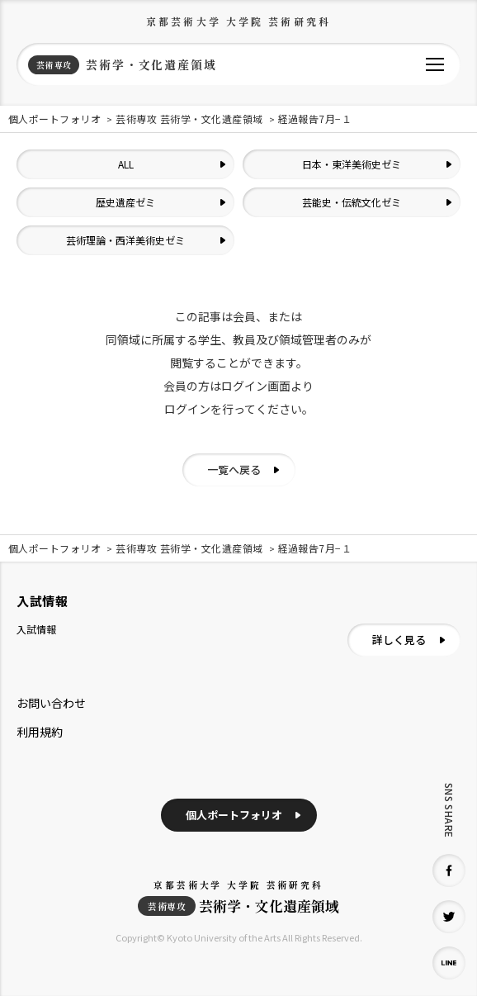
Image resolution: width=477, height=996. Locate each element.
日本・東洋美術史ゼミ (351, 164)
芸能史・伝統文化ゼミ (351, 202)
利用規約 (40, 731)
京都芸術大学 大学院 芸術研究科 (238, 21)
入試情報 (36, 629)
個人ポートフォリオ (234, 815)
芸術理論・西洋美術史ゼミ (125, 240)
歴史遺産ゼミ (125, 202)
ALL (126, 164)
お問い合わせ (51, 703)
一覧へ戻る (234, 469)
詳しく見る (399, 639)
